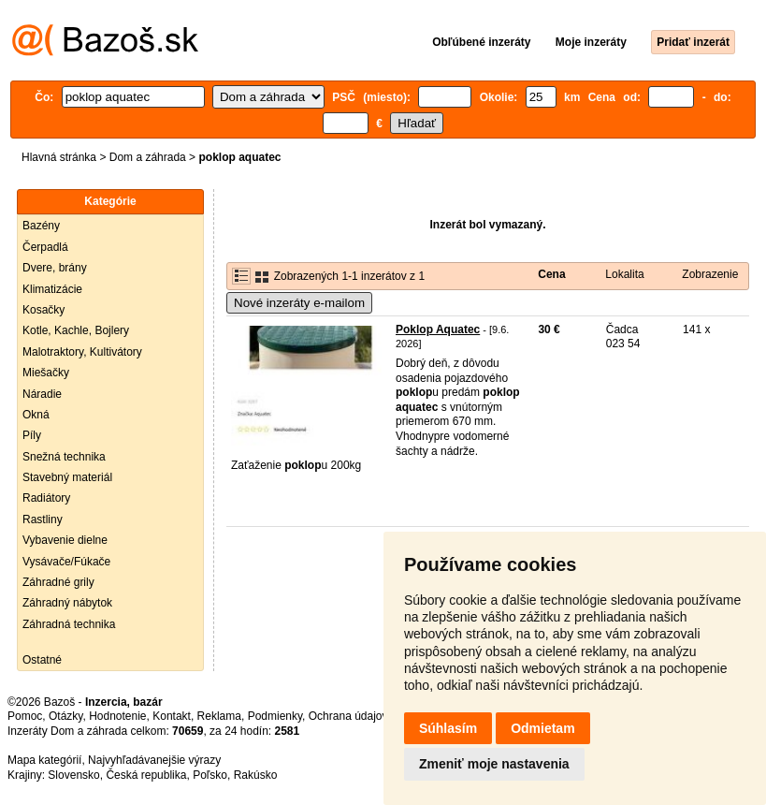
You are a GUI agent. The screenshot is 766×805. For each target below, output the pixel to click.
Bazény (41, 225)
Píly (31, 435)
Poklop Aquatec (438, 329)
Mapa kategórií (44, 760)
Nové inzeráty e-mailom (299, 303)
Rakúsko (256, 775)
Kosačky (43, 309)
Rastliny (42, 519)
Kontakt (171, 716)
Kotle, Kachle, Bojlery (75, 330)
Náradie (42, 394)
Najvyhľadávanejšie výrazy (154, 760)
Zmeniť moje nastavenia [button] (494, 763)
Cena (551, 274)
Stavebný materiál (67, 477)
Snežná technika (64, 456)
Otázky (65, 716)
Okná (36, 414)
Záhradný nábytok (67, 602)
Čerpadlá (45, 247)
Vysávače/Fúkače (66, 561)
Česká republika (146, 775)
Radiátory (46, 498)
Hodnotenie (117, 716)
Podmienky (275, 716)
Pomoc (24, 716)
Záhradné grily (58, 582)
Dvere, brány (54, 267)
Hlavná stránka (59, 157)
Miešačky (45, 372)
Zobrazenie (710, 274)
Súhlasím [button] (448, 728)
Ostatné (42, 659)
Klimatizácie (52, 289)
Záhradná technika (68, 624)
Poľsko (210, 775)
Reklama (219, 716)
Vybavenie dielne (65, 540)
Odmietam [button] (542, 728)
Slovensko (73, 775)
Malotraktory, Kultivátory (82, 352)
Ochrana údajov (348, 716)
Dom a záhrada (147, 157)
